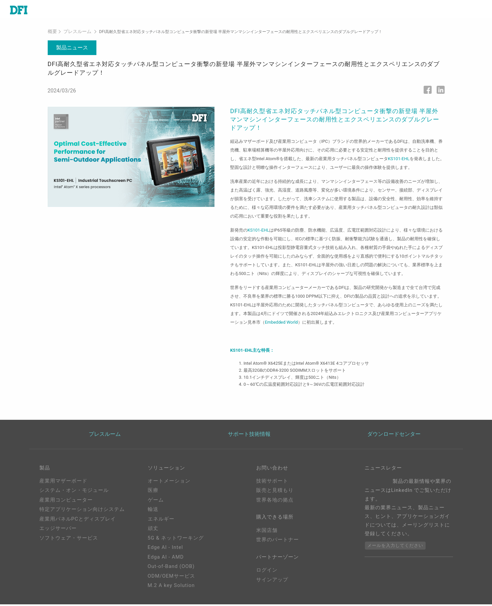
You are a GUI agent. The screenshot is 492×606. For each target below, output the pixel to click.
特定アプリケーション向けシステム (82, 511)
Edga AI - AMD (166, 559)
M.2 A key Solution (171, 587)
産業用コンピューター (66, 502)
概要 (52, 33)
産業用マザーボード (63, 483)
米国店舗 (267, 533)
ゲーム (156, 502)
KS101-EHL (399, 159)
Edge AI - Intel (165, 549)
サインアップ (272, 584)
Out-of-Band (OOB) (171, 568)
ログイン (267, 574)
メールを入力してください (395, 547)
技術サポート (272, 483)
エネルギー (161, 521)
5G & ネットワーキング (176, 540)
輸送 (153, 511)
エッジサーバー (58, 530)
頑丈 (153, 530)
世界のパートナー (277, 543)
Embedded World (281, 323)
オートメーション (169, 483)
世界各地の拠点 (275, 502)
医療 (153, 492)
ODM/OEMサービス (171, 578)
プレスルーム (74, 33)
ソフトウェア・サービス (68, 540)
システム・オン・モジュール (74, 492)
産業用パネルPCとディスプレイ (77, 521)
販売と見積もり (275, 492)
